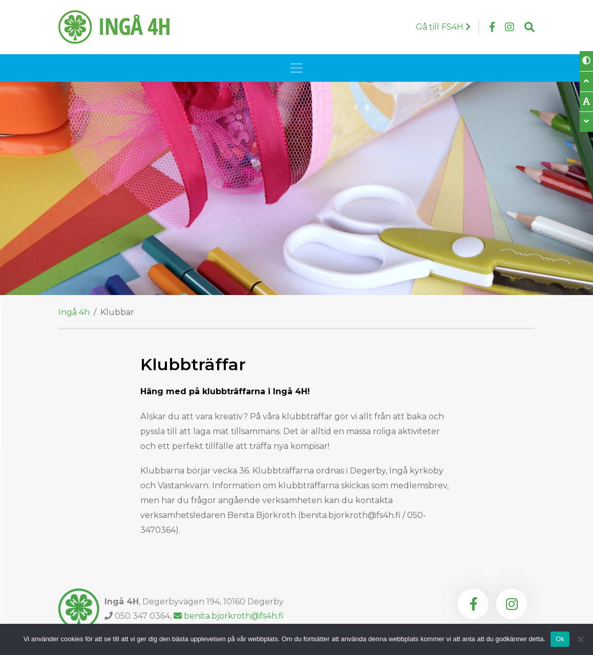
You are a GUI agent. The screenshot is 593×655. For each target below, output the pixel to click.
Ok (560, 639)
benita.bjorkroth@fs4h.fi (229, 616)
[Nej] (580, 639)
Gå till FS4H (443, 27)
